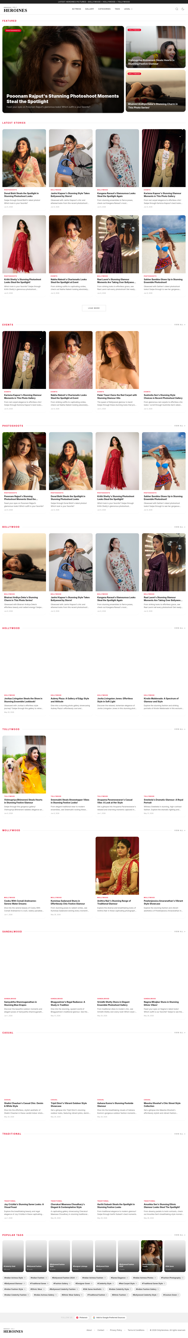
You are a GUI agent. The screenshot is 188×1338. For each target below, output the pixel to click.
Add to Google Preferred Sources (109, 1317)
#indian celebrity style (120, 1289)
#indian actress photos (144, 1278)
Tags (117, 9)
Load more (94, 308)
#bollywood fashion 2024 (64, 1278)
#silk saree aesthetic (93, 1289)
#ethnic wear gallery (72, 1295)
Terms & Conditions (136, 1330)
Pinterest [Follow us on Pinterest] (81, 1317)
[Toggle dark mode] (183, 9)
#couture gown (171, 1295)
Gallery (89, 9)
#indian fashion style (14, 1289)
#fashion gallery (61, 1283)
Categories (104, 9)
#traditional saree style (153, 1283)
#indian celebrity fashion (16, 1295)
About (89, 1330)
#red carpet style (128, 1283)
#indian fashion (39, 1278)
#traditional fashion (97, 1295)
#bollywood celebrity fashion (64, 1289)
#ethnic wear (37, 1289)
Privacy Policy (116, 1330)
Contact (101, 1330)
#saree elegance (119, 1278)
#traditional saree (39, 1283)
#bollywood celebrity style (145, 1295)
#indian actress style (15, 1278)
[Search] (177, 9)
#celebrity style (105, 1283)
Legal (128, 9)
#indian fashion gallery (147, 1289)
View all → (180, 325)
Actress (76, 9)
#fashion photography (172, 1278)
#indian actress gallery (45, 1295)
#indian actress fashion (94, 1278)
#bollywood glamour (14, 1283)
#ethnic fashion (120, 1295)
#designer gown (83, 1283)
